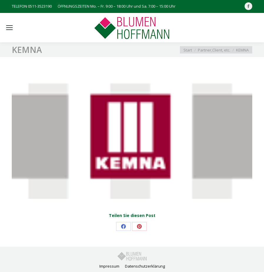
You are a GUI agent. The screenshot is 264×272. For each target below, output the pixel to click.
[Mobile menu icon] (9, 27)
